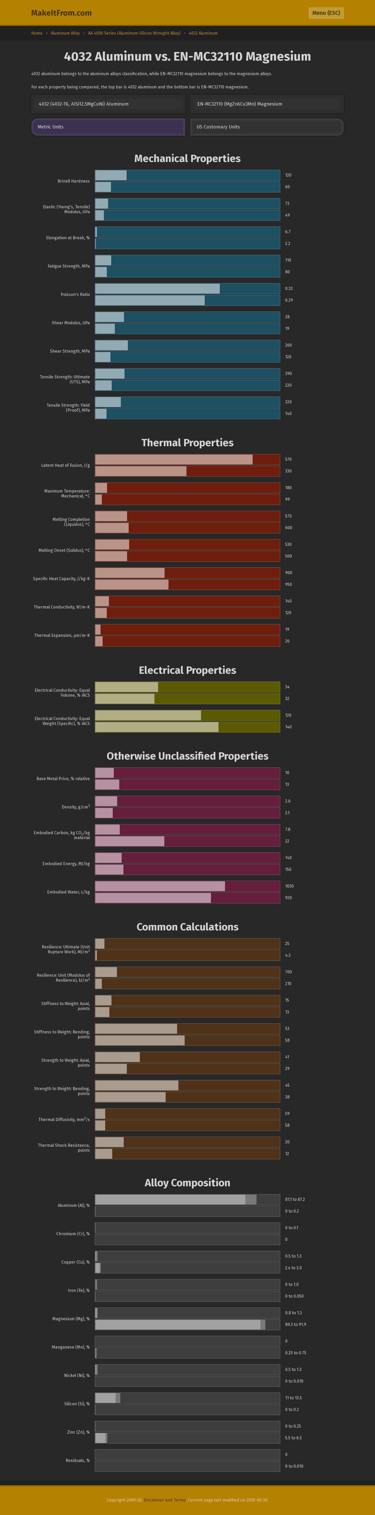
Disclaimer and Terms (165, 1500)
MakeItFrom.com (61, 13)
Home (36, 33)
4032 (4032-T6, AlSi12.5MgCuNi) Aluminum (84, 104)
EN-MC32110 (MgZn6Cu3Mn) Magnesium (239, 104)
